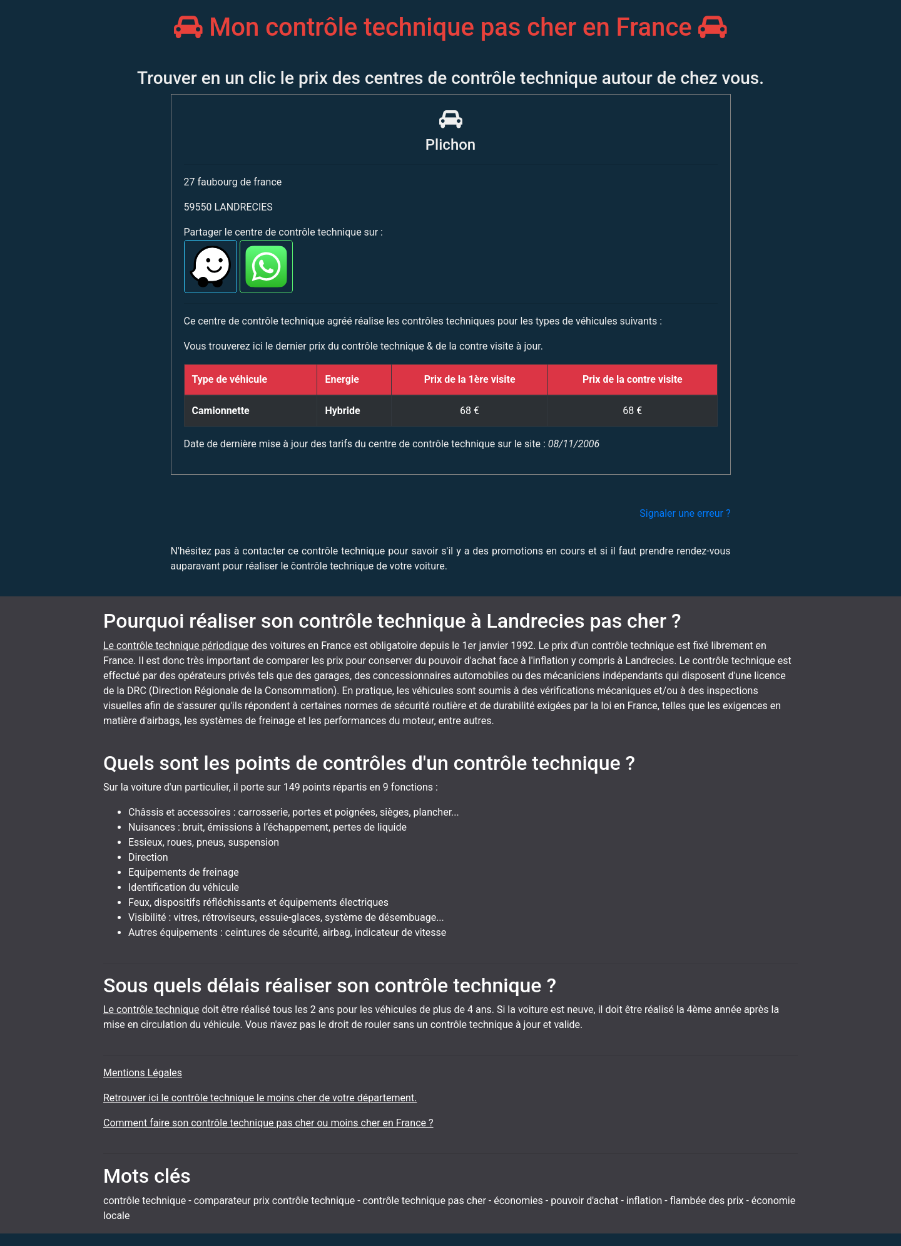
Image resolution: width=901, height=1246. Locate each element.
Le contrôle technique (151, 1009)
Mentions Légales (142, 1073)
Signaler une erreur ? (684, 513)
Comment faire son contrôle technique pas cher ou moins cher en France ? (268, 1123)
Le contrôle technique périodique (176, 646)
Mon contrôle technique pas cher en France (450, 27)
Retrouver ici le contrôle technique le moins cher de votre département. (260, 1098)
